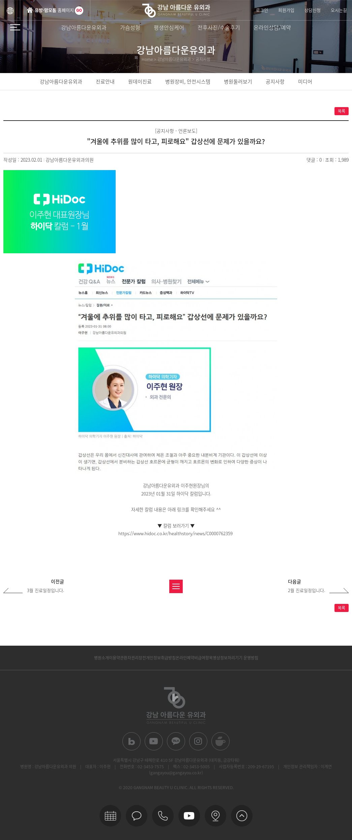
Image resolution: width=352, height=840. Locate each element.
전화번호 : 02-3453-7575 (142, 767)
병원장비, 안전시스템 (187, 81)
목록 (341, 111)
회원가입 (286, 10)
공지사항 (275, 81)
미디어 (305, 81)
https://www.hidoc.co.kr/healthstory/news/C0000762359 (175, 533)
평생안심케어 (169, 27)
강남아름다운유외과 (84, 27)
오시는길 (339, 10)
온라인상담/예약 (272, 27)
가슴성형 (130, 27)
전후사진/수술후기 (219, 27)
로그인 (262, 10)
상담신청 (312, 10)
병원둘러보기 (238, 81)
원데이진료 (140, 81)
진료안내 (105, 81)
